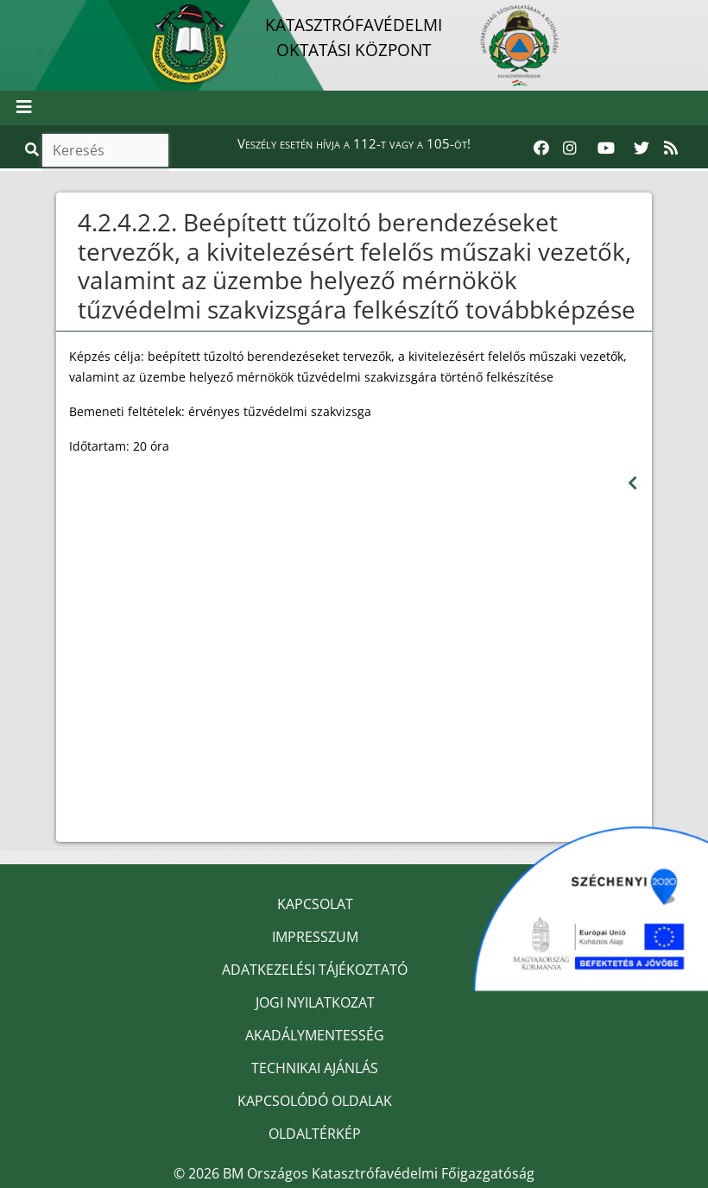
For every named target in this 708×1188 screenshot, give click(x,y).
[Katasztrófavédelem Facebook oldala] (541, 148)
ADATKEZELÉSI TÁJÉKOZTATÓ (315, 969)
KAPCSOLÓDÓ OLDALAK (314, 1100)
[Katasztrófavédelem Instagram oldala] (569, 148)
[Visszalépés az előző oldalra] (632, 483)
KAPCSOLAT (315, 903)
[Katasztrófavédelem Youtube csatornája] (606, 148)
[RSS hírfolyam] (671, 148)
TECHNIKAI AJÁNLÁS (314, 1067)
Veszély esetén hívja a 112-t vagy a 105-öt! (354, 143)
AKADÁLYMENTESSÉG (314, 1035)
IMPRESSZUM (315, 936)
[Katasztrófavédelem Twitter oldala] (641, 148)
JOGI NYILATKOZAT (315, 1002)
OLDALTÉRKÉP (315, 1133)
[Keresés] (105, 150)
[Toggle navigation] (24, 108)
